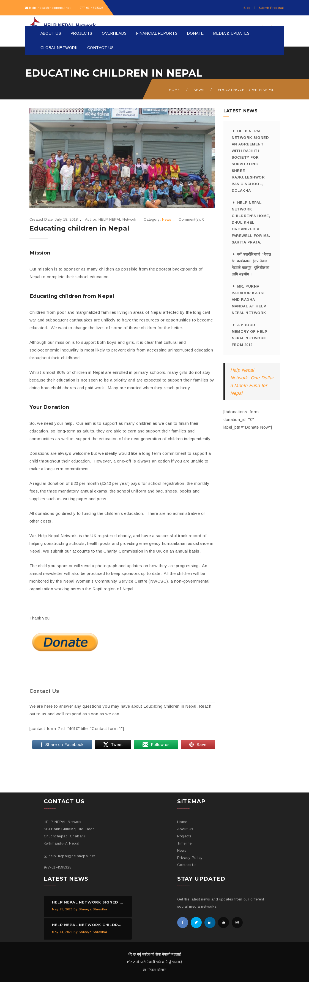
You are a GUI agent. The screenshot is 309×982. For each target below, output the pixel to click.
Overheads (114, 33)
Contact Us (100, 47)
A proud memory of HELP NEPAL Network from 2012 (249, 335)
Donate (195, 33)
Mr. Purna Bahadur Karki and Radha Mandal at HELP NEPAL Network (249, 299)
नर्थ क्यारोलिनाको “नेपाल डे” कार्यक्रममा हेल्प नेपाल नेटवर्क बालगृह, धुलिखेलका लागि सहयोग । (251, 264)
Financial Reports (156, 33)
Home (174, 90)
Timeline (184, 843)
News (199, 90)
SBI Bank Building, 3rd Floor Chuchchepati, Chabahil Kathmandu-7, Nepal (69, 836)
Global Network (59, 47)
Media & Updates (231, 33)
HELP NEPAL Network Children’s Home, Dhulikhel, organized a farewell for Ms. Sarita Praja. (251, 222)
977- (90, 7)
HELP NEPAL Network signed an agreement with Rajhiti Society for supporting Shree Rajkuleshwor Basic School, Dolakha (250, 161)
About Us (50, 33)
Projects (81, 33)
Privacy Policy (190, 858)
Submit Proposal (271, 7)
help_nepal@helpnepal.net (49, 7)
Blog (247, 7)
